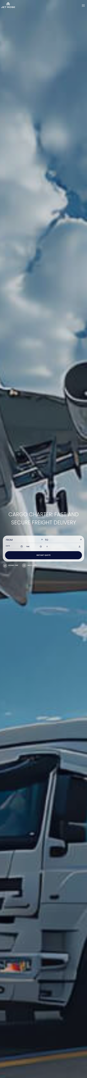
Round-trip (10, 565)
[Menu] (83, 5)
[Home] (8, 5)
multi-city (29, 565)
